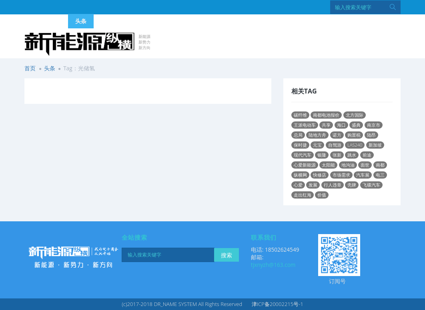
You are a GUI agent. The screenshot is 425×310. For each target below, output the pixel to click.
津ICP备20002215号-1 (277, 304)
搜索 (226, 255)
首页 (30, 68)
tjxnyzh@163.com (273, 264)
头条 (49, 68)
